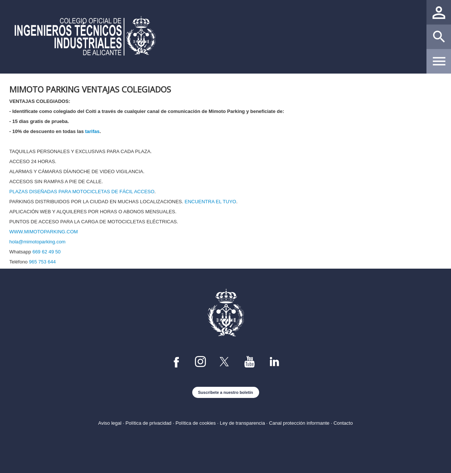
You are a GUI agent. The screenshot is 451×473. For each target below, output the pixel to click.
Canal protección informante (299, 423)
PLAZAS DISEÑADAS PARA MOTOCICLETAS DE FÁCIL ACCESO (81, 191)
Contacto (343, 423)
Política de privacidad (149, 423)
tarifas (92, 131)
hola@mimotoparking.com (37, 241)
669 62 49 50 (46, 252)
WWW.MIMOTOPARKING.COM (43, 231)
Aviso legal (110, 423)
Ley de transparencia (242, 423)
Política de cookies (195, 423)
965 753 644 (42, 262)
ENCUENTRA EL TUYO (210, 201)
